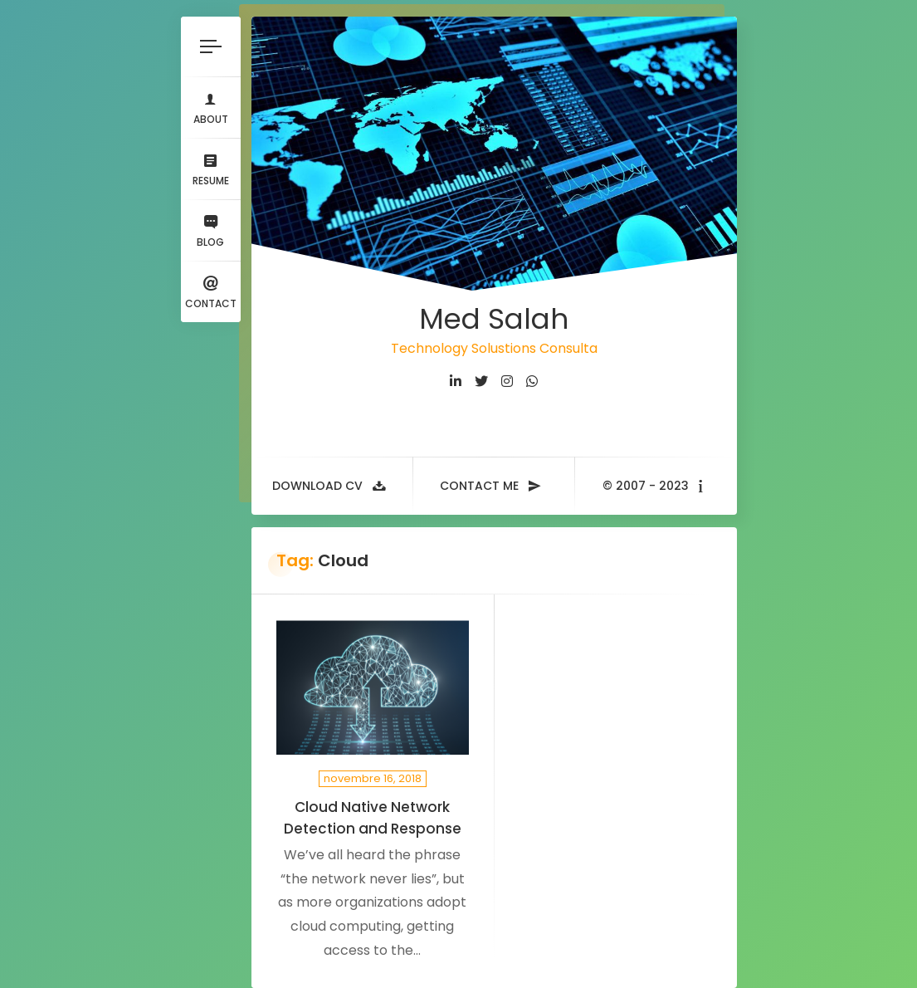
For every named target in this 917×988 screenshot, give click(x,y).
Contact (211, 291)
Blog (210, 229)
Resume (211, 168)
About (210, 106)
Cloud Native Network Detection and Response (372, 818)
